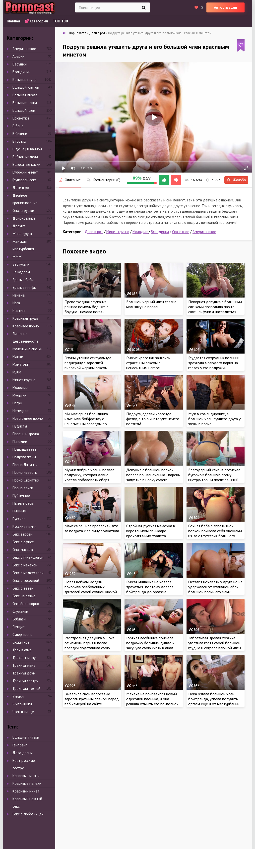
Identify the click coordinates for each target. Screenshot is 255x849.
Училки (18, 696)
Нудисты (19, 426)
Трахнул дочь (23, 673)
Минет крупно (117, 231)
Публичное (21, 495)
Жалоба (236, 180)
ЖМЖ (17, 256)
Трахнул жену (23, 665)
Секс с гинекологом (28, 557)
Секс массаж (22, 549)
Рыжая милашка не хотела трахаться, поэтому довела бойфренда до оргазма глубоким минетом (150, 589)
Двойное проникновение (25, 199)
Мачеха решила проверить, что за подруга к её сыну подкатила (91, 528)
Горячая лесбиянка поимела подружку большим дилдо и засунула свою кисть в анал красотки (150, 645)
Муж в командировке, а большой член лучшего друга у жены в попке (214, 418)
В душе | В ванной (27, 149)
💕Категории (36, 21)
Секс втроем (22, 534)
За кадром (21, 272)
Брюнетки (20, 118)
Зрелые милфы (24, 287)
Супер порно (22, 634)
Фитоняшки (22, 704)
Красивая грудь (25, 318)
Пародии (19, 441)
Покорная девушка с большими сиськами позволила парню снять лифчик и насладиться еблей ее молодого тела (215, 309)
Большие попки (24, 102)
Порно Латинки (25, 464)
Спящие (18, 626)
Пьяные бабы (23, 503)
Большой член (23, 110)
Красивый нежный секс (27, 802)
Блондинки (160, 231)
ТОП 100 (60, 21)
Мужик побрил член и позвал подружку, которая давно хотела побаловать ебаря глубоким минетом (89, 477)
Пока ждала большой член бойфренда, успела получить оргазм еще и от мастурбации (213, 698)
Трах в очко (22, 650)
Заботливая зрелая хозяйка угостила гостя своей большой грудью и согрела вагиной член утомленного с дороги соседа (214, 645)
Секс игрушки (23, 210)
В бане (17, 125)
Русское (18, 518)
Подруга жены (24, 457)
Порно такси (22, 487)
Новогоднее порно (27, 418)
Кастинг (19, 310)
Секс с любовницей (28, 814)
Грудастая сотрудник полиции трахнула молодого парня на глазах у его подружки (213, 362)
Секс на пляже (23, 596)
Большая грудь (24, 79)
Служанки (20, 611)
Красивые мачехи (26, 783)
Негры (17, 403)
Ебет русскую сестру (23, 764)
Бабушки (19, 64)
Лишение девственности (25, 337)
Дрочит (18, 226)
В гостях (19, 141)
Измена (18, 295)
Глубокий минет (25, 172)
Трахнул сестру (25, 680)
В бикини (19, 133)
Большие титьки (25, 737)
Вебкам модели (25, 156)
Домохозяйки (23, 218)
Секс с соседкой (25, 580)
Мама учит (21, 364)
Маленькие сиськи (27, 349)
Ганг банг (19, 745)
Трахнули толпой (26, 688)
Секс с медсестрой (28, 572)
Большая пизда (24, 95)
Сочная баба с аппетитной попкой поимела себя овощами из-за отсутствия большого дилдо (215, 533)
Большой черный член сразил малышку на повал (151, 304)
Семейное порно (25, 603)
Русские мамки (24, 526)
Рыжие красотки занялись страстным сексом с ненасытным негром (148, 362)
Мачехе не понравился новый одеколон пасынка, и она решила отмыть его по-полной (152, 698)
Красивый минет (26, 791)
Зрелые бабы (23, 279)
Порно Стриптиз (25, 480)
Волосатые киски (26, 164)
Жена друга (22, 233)
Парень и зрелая (26, 433)
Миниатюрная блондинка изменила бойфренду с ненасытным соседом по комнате (86, 421)
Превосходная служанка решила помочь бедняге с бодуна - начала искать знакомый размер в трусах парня (87, 311)
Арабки (18, 56)
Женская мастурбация (23, 245)
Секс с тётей (22, 588)
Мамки (17, 356)
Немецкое (20, 410)
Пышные (19, 511)
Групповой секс (24, 180)
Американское (204, 231)
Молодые (140, 231)
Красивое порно (25, 326)
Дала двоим (22, 752)
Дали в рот (94, 231)
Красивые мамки (26, 775)
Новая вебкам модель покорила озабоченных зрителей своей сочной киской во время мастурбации (90, 589)
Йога (16, 303)
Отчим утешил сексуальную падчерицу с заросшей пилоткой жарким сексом (87, 362)
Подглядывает (24, 449)
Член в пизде (23, 711)
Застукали (20, 264)
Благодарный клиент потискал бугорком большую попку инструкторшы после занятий (214, 474)
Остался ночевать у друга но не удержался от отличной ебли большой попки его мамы (215, 586)
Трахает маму (24, 657)
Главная (13, 21)
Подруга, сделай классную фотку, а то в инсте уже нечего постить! (152, 418)
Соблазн (19, 619)
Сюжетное (180, 231)
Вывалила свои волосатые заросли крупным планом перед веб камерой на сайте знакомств (91, 701)
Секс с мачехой (24, 565)
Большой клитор (25, 87)
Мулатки (19, 395)
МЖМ (16, 372)
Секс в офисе (23, 542)
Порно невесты (24, 472)
